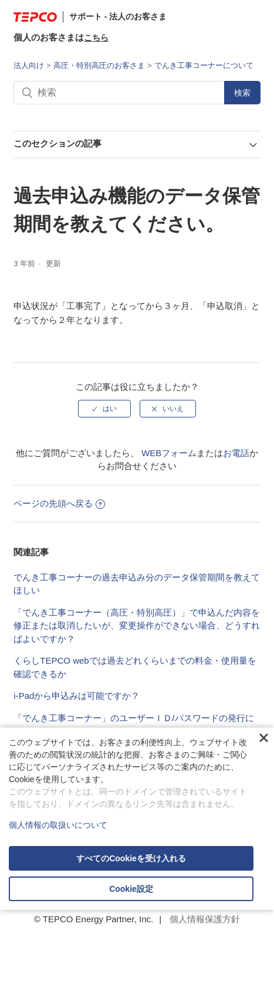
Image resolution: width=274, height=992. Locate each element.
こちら (96, 37)
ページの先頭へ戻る (59, 503)
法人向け (28, 65)
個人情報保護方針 (205, 919)
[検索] (136, 92)
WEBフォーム (169, 453)
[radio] (104, 408)
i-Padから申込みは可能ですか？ (76, 696)
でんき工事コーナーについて (203, 65)
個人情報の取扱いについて (58, 825)
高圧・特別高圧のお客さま (99, 65)
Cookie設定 (131, 889)
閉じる (263, 738)
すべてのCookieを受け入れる (131, 858)
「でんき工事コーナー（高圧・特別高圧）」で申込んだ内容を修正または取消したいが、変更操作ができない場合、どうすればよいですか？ (136, 625)
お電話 (236, 453)
